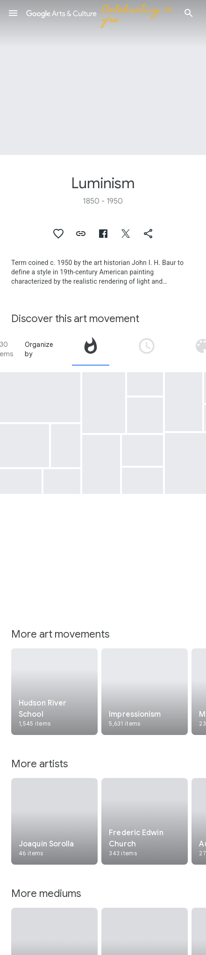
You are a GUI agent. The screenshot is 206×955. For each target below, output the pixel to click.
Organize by (39, 349)
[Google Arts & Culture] (101, 13)
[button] (13, 13)
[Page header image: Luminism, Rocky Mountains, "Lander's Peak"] (103, 77)
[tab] (90, 349)
